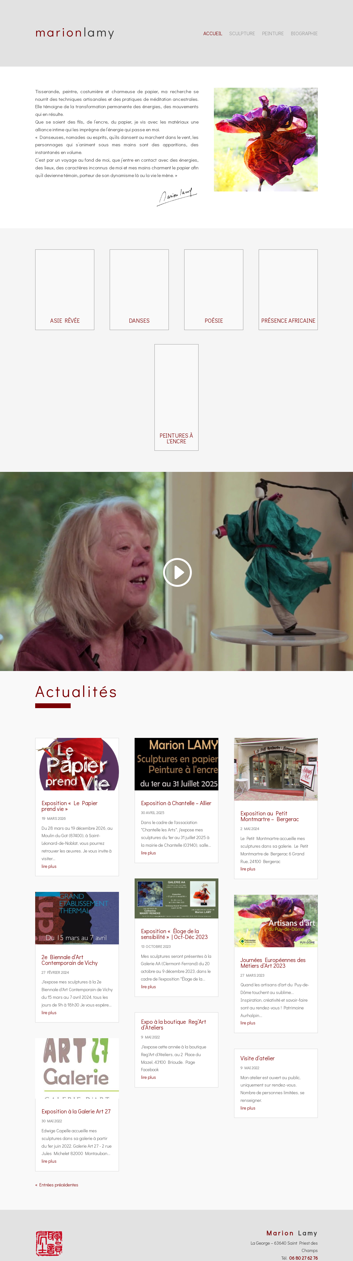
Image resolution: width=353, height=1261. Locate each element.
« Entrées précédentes (56, 1185)
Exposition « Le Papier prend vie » (70, 805)
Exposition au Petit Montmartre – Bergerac (269, 816)
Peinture (273, 33)
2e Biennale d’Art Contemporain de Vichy (70, 959)
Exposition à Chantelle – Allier (176, 803)
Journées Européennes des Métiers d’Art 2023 (273, 962)
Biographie (304, 33)
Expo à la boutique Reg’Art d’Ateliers (173, 1024)
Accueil (212, 33)
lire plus (49, 866)
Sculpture (242, 33)
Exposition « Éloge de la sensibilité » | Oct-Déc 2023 (174, 934)
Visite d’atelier (257, 1058)
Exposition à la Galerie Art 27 (76, 1111)
